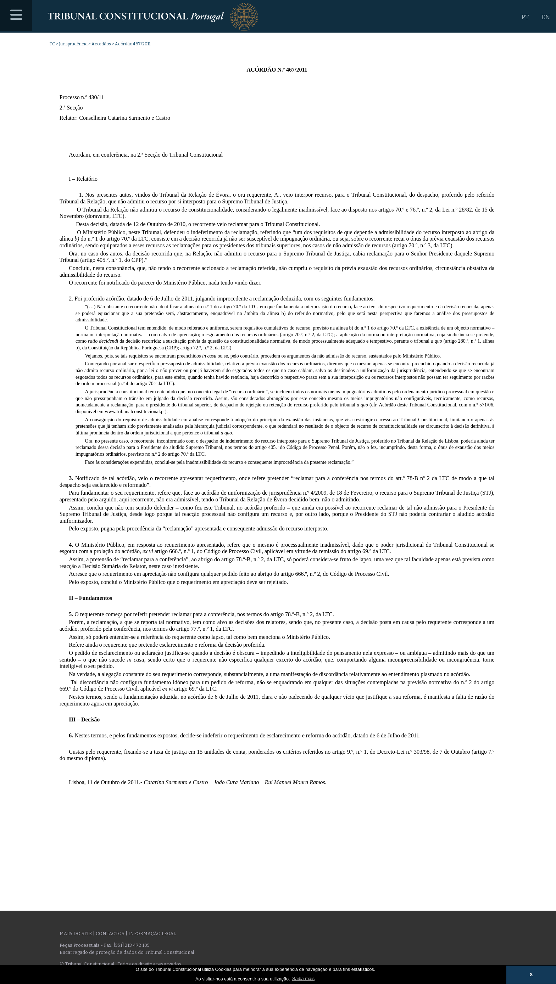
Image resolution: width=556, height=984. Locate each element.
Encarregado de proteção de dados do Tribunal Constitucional (127, 952)
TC (52, 43)
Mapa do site (76, 933)
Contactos (110, 933)
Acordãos (101, 43)
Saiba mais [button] (303, 978)
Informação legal (152, 933)
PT (525, 17)
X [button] (531, 974)
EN (545, 17)
